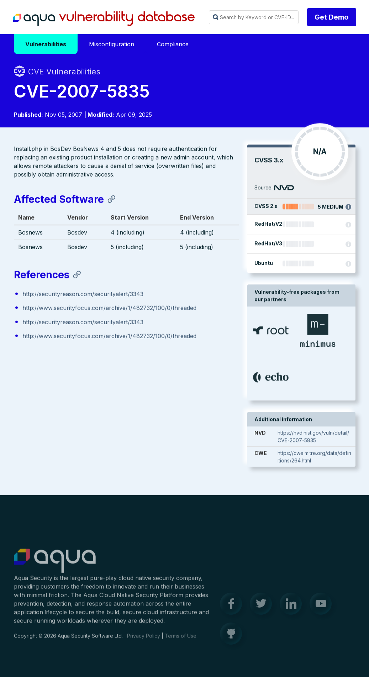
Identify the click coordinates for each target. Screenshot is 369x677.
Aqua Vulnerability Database (104, 19)
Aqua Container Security (55, 565)
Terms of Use (180, 640)
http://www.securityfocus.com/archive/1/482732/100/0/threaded (109, 308)
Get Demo (332, 17)
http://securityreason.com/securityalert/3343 (82, 294)
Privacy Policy (143, 640)
